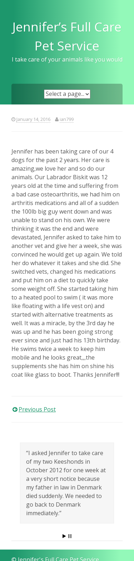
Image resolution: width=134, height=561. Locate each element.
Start (64, 536)
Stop (69, 536)
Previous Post (37, 409)
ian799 (67, 119)
